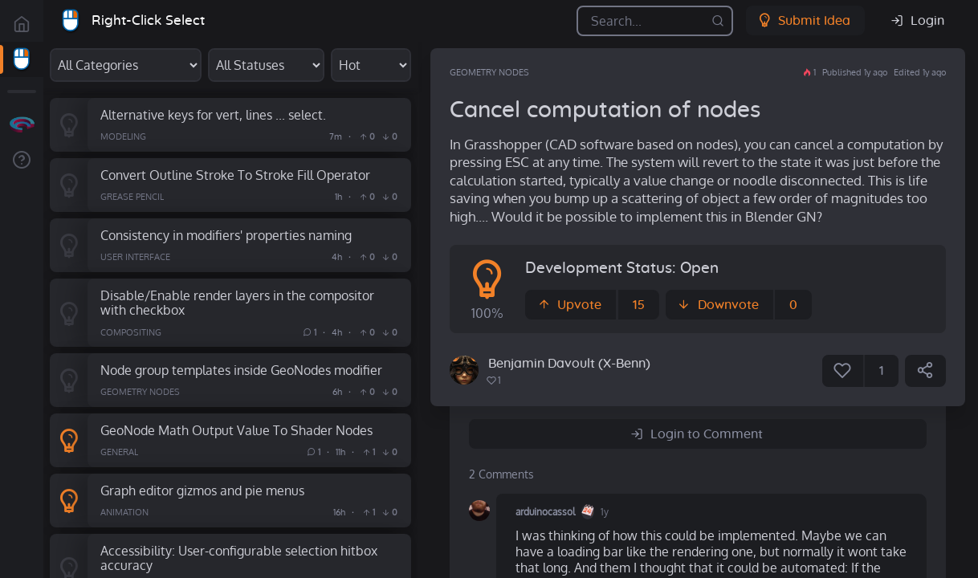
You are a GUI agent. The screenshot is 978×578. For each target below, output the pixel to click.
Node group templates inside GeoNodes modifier (241, 369)
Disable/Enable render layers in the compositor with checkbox (237, 302)
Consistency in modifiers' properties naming (226, 234)
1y (605, 512)
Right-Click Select (148, 20)
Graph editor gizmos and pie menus (202, 490)
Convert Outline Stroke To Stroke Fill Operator (235, 174)
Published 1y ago (854, 72)
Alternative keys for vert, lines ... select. (213, 114)
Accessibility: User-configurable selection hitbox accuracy (238, 558)
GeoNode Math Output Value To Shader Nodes (236, 430)
